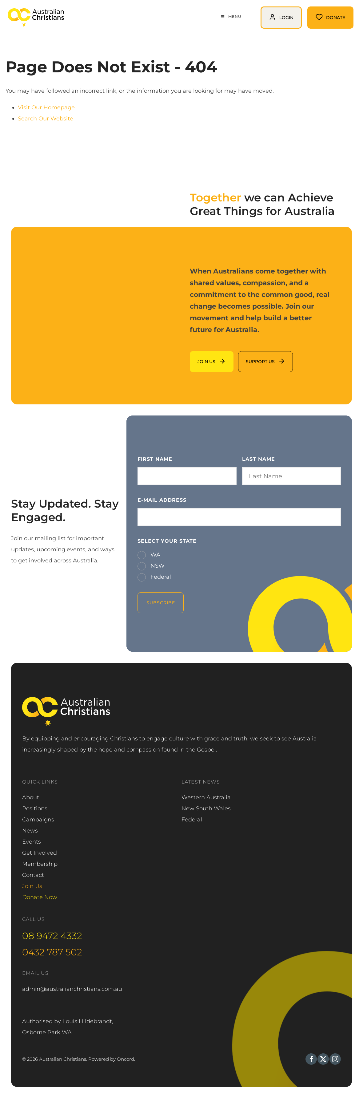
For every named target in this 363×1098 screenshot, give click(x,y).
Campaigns (38, 819)
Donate (317, 12)
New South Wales (206, 808)
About (30, 797)
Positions (34, 808)
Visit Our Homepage (46, 107)
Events (31, 841)
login (267, 12)
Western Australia (206, 797)
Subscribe (160, 603)
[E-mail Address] (239, 517)
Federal (160, 576)
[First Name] (187, 476)
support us (253, 356)
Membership (40, 864)
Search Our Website (45, 118)
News (30, 830)
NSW (157, 565)
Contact (33, 875)
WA (154, 554)
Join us (199, 356)
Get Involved (39, 852)
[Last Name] (291, 476)
